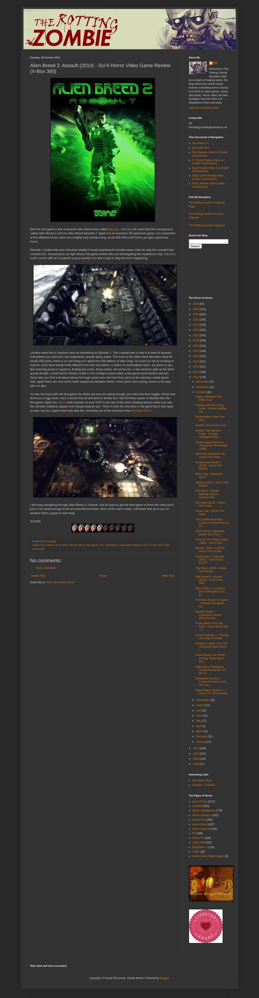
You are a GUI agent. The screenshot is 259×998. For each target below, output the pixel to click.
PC (102, 545)
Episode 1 (114, 229)
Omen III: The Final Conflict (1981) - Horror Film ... (211, 541)
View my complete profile (204, 107)
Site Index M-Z (201, 147)
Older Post (168, 575)
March (200, 731)
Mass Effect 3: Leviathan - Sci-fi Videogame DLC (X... (210, 591)
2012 (196, 377)
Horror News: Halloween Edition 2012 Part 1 (209, 533)
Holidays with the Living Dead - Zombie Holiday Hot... (210, 408)
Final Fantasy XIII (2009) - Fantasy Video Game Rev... (210, 658)
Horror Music (200, 824)
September (203, 700)
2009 (196, 758)
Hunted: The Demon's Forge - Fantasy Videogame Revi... (208, 434)
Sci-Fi (146, 545)
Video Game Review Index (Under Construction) (208, 177)
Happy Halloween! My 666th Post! (208, 398)
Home (103, 575)
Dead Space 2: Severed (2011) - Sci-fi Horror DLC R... (209, 560)
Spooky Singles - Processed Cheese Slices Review (208, 615)
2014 (196, 366)
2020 (196, 335)
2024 (196, 314)
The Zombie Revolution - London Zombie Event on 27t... (212, 523)
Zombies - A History (203, 785)
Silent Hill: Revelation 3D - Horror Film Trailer (210, 455)
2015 (196, 361)
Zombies (197, 806)
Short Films (199, 819)
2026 (196, 303)
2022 (196, 324)
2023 (196, 319)
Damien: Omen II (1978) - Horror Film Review (210, 550)
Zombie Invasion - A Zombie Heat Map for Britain (212, 637)
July (199, 710)
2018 (196, 345)
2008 (196, 764)
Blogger (164, 978)
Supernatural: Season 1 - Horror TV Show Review (211, 692)
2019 (196, 340)
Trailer (196, 851)
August (200, 705)
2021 (196, 330)
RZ (215, 63)
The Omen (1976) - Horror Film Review (210, 570)
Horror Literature (202, 815)
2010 (43, 545)
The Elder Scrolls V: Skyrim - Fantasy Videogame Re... (211, 603)
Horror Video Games (66, 545)
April (199, 726)
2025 (196, 309)
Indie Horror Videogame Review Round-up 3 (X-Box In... (211, 670)
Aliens (62, 402)
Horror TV (198, 838)
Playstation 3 (112, 545)
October (201, 392)
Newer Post (38, 575)
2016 (196, 356)
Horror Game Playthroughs (208, 856)
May (199, 720)
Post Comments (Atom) (60, 582)
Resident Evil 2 (141, 410)
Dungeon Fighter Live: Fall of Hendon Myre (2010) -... (211, 646)
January (201, 741)
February (201, 736)
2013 (196, 372)
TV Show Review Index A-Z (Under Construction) (208, 162)
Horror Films (199, 801)
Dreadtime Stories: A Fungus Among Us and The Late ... (210, 682)
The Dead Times (202, 780)
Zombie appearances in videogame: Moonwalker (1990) (211, 445)
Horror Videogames (88, 545)
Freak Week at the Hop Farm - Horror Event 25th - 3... (211, 626)
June (199, 715)
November (202, 387)
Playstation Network (130, 545)
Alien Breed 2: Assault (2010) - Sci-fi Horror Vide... (209, 580)
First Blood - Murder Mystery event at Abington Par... (207, 494)
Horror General (201, 828)
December (202, 381)
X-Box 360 (156, 545)
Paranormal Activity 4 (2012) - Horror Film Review (208, 465)
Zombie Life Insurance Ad (210, 425)
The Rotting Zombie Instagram (207, 225)
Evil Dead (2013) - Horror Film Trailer (210, 504)
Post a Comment (46, 568)
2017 (196, 351)
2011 (196, 748)
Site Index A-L (200, 143)
